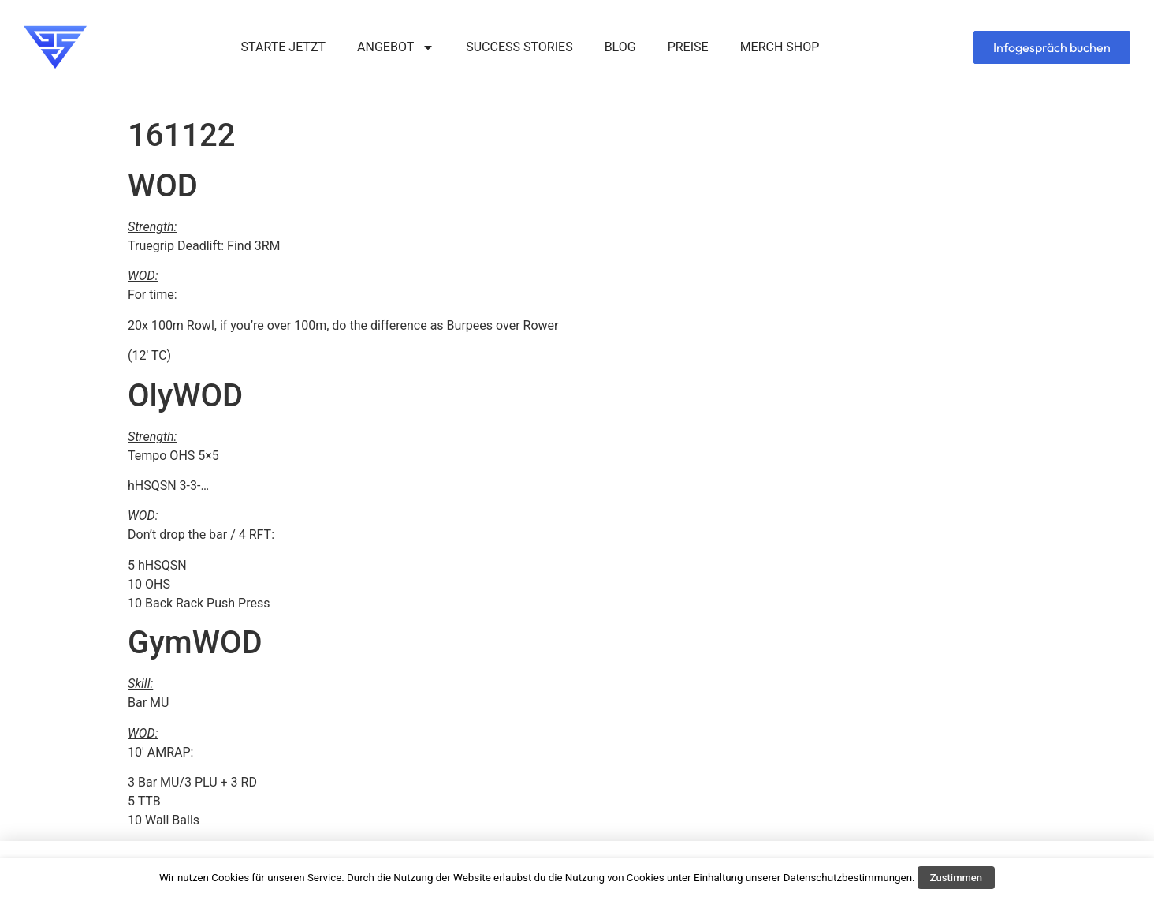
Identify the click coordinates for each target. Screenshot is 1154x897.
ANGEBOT (395, 47)
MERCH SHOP (780, 46)
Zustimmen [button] (956, 878)
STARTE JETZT (283, 46)
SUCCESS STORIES (519, 46)
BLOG (620, 46)
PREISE (688, 46)
